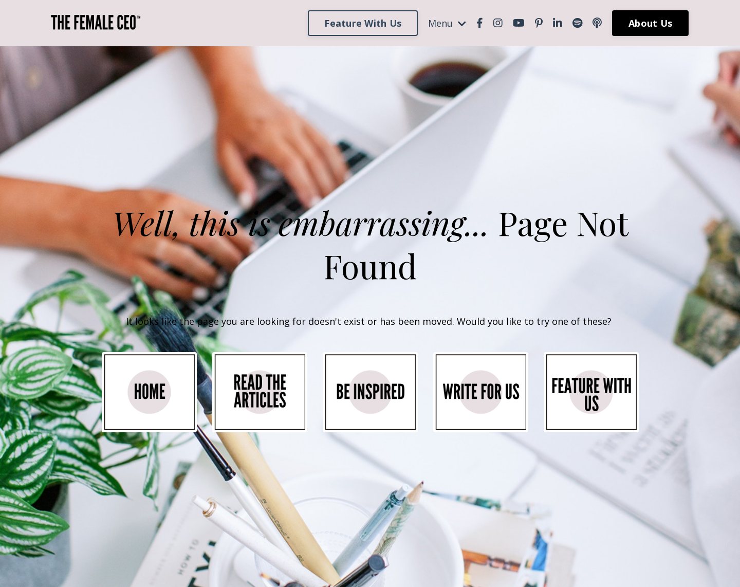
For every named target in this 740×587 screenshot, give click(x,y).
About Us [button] (650, 23)
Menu (447, 23)
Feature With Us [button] (362, 23)
